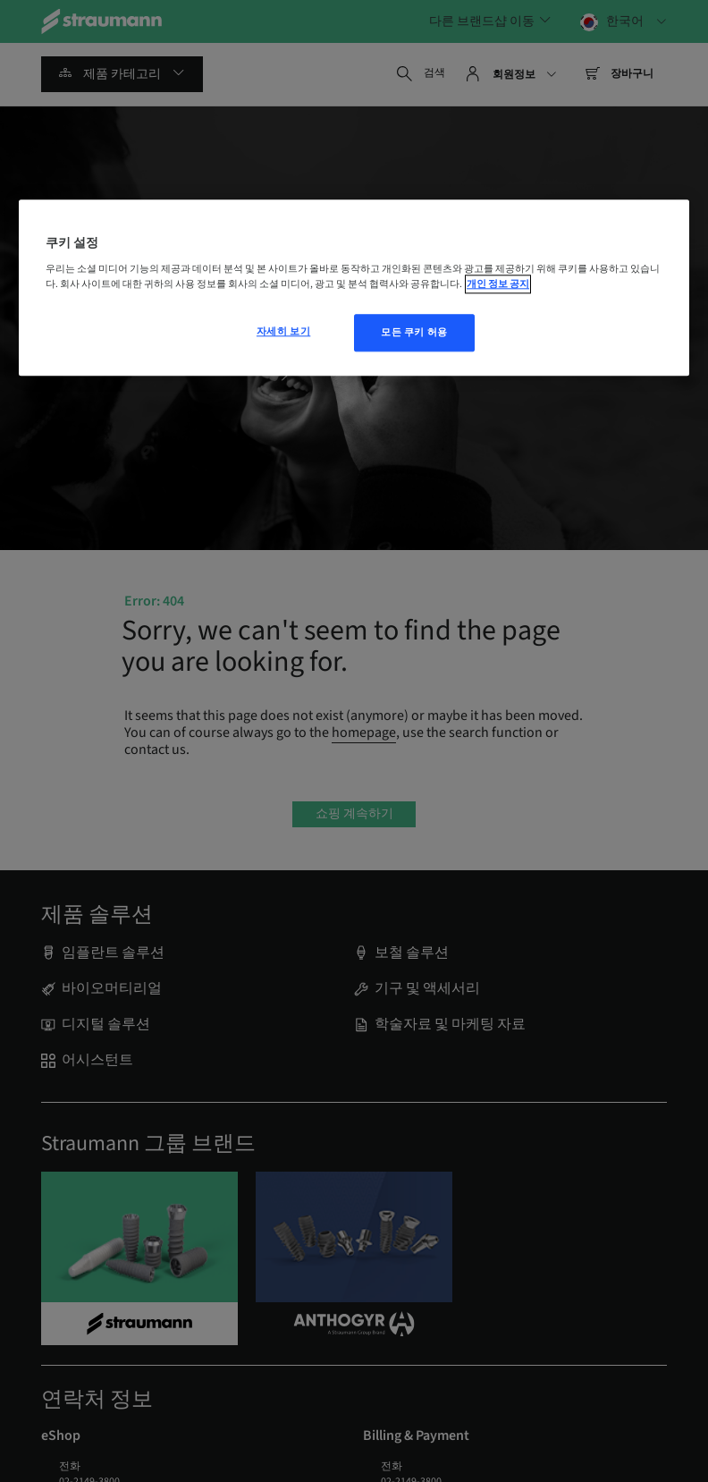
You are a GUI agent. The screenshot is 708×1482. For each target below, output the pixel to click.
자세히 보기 (283, 332)
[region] (354, 288)
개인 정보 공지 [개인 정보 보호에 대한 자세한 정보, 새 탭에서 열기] (498, 284)
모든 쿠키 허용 (414, 333)
